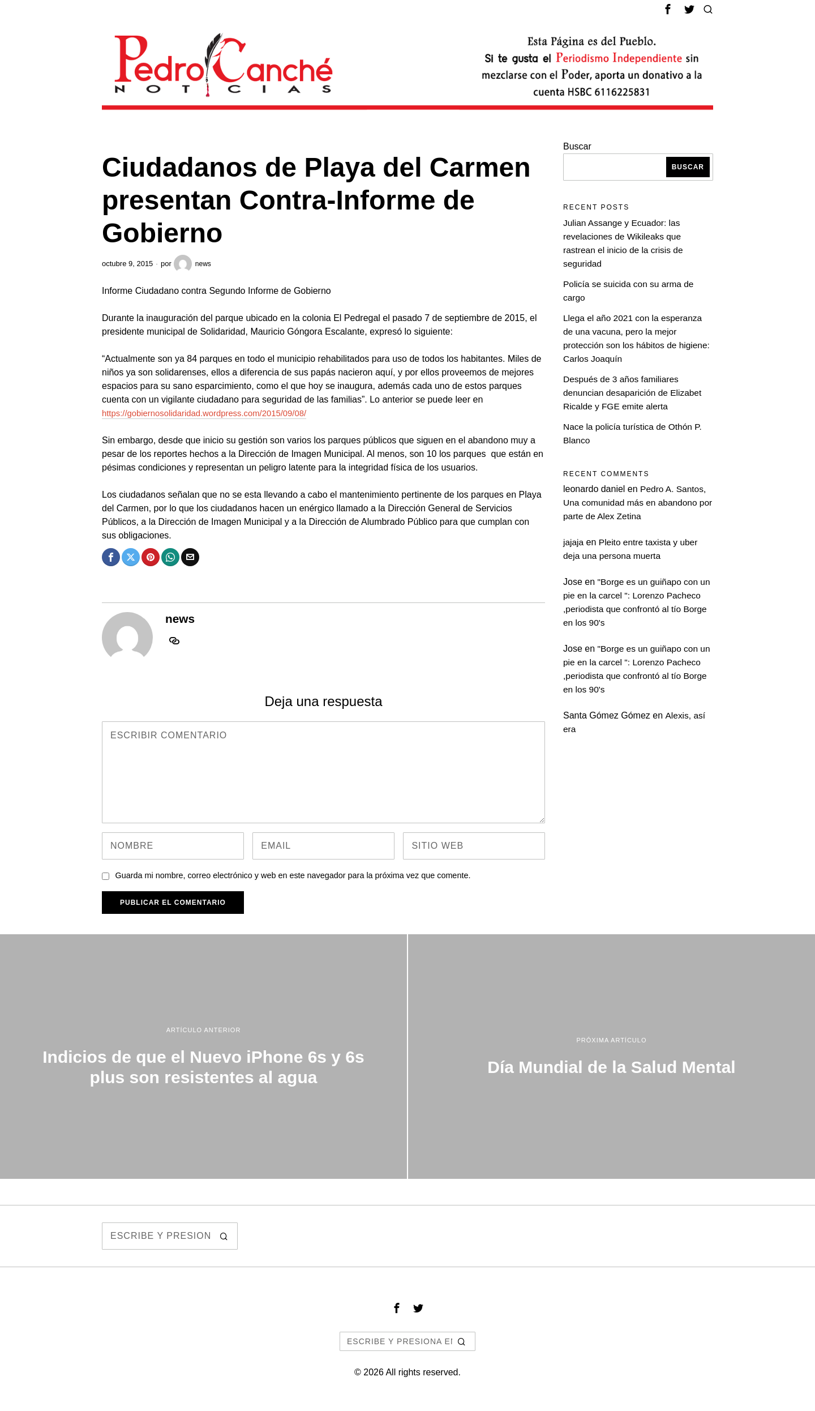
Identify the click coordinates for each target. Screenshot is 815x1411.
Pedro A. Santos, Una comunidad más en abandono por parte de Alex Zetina (635, 502)
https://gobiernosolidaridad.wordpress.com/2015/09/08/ (212, 413)
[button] (224, 1236)
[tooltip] (668, 9)
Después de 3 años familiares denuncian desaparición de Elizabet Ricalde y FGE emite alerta (634, 392)
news (193, 264)
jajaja (573, 542)
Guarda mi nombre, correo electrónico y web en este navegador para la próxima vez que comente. (292, 875)
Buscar (577, 146)
